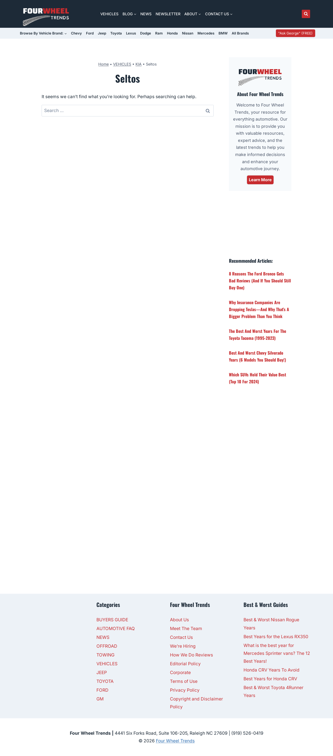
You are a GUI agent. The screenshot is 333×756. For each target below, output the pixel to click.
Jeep (102, 33)
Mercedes (205, 33)
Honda (172, 33)
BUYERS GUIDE (112, 619)
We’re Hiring (183, 646)
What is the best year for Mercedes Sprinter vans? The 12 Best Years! (277, 653)
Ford (90, 33)
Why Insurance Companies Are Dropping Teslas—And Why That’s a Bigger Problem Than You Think (259, 309)
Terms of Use (183, 681)
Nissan (187, 33)
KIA (139, 64)
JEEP (101, 672)
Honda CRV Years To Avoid (271, 670)
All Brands (240, 33)
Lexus (131, 33)
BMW (223, 33)
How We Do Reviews (191, 655)
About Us (179, 619)
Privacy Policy (185, 690)
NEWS (145, 14)
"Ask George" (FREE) (295, 33)
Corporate (180, 672)
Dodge (145, 33)
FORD (102, 690)
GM (100, 699)
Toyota (116, 33)
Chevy (76, 33)
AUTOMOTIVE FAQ (115, 628)
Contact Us (181, 637)
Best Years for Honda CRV (270, 678)
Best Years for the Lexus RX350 (276, 636)
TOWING (105, 655)
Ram (159, 33)
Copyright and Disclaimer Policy (196, 702)
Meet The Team (186, 628)
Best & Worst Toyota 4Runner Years (273, 691)
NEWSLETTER (168, 14)
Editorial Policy (185, 663)
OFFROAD (106, 646)
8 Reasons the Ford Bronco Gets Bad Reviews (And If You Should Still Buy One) (260, 281)
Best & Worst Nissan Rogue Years (271, 623)
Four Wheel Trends (175, 741)
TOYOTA (105, 681)
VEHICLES (109, 14)
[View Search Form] (306, 14)
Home (103, 64)
